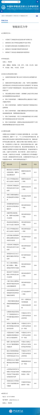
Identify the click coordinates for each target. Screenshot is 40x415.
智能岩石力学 (24, 15)
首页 (3, 15)
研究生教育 (9, 15)
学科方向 (16, 15)
